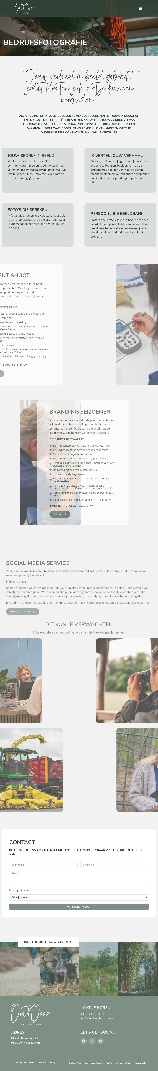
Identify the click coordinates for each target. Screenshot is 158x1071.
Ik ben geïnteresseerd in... (24, 890)
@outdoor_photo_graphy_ (48, 942)
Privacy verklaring (46, 1062)
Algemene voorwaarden (24, 1062)
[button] (140, 8)
